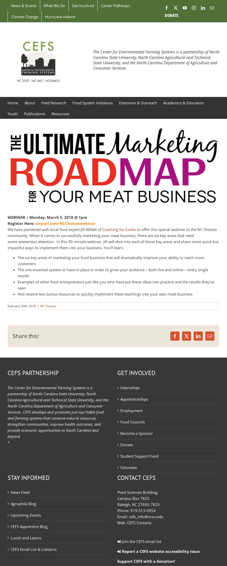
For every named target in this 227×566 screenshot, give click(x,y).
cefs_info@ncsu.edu (146, 516)
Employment (131, 410)
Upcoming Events (26, 515)
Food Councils (132, 421)
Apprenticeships (134, 399)
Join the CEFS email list (139, 541)
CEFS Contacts (139, 522)
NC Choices (48, 306)
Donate (126, 444)
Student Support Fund (139, 456)
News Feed (20, 492)
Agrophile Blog (23, 503)
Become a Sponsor (136, 433)
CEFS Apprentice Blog (29, 526)
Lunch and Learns (26, 537)
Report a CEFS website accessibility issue (158, 551)
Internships (130, 387)
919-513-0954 (143, 510)
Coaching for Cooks (119, 229)
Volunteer (128, 467)
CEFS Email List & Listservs (34, 549)
